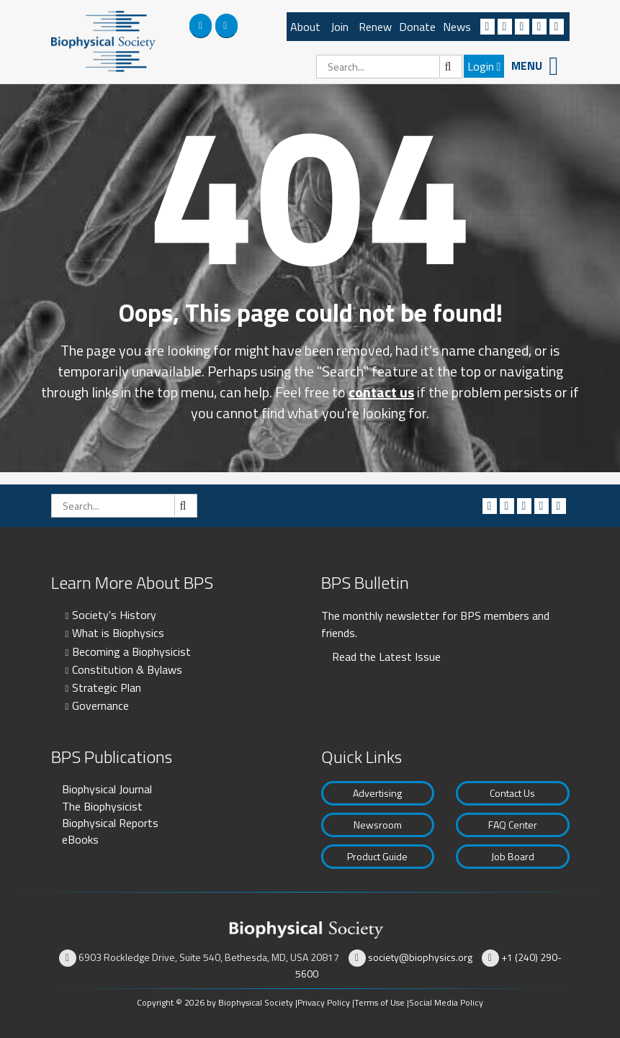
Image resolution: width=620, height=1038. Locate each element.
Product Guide (377, 856)
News (457, 26)
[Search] (389, 66)
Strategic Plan (106, 687)
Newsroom (378, 824)
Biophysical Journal (107, 789)
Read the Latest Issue (386, 656)
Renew (375, 26)
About (305, 26)
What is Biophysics (118, 632)
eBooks (80, 839)
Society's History (114, 614)
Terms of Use (379, 1002)
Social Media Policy (446, 1002)
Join (340, 26)
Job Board (512, 856)
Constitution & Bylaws (127, 669)
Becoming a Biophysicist (131, 651)
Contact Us (512, 792)
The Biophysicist (102, 806)
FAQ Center (512, 824)
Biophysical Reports (110, 822)
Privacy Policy (323, 1002)
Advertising (377, 792)
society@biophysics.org (420, 957)
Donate (417, 26)
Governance (100, 705)
